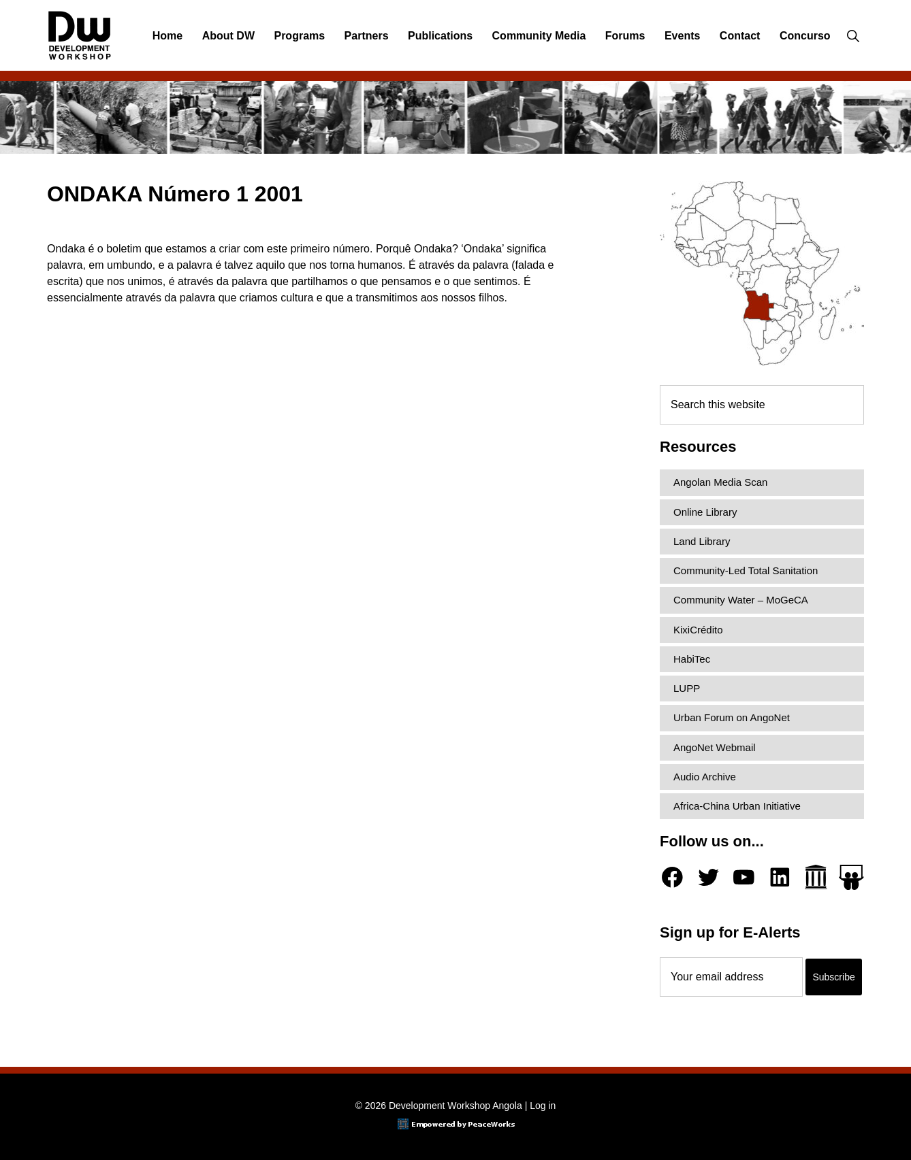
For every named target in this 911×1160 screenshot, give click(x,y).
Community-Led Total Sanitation (745, 570)
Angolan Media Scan (720, 482)
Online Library (705, 512)
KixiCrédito (698, 629)
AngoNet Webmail (714, 747)
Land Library (701, 541)
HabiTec (691, 659)
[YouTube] (743, 877)
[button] (853, 36)
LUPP (686, 688)
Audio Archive (704, 776)
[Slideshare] (851, 877)
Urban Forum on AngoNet (731, 717)
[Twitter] (708, 877)
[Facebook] (672, 877)
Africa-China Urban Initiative (737, 806)
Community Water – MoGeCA (740, 600)
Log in (543, 1105)
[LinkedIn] (780, 877)
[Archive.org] (816, 877)
